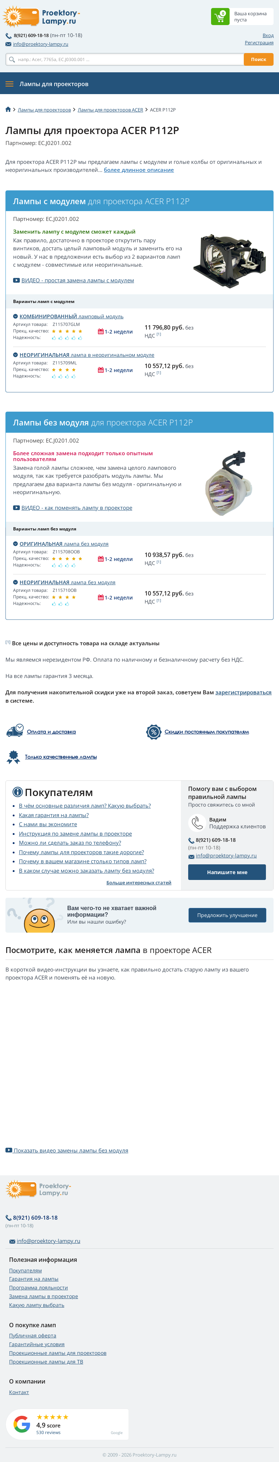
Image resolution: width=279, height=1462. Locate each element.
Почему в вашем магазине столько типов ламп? (82, 861)
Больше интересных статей (138, 882)
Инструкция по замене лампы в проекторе (75, 833)
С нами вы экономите (48, 824)
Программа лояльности (38, 1287)
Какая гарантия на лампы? (54, 815)
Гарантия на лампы (33, 1278)
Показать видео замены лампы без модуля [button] (66, 1150)
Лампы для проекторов (44, 109)
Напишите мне (227, 872)
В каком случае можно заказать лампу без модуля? (86, 870)
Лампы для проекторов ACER (110, 109)
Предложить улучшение (227, 915)
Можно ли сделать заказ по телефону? (70, 842)
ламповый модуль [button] (68, 316)
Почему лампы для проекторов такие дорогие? (81, 852)
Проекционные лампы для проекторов (57, 1352)
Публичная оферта (32, 1335)
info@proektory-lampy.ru (36, 44)
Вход (268, 35)
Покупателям (25, 1270)
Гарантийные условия (37, 1344)
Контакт (19, 1392)
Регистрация (259, 42)
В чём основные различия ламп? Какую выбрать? (85, 805)
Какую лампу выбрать (36, 1304)
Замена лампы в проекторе (43, 1296)
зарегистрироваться (243, 692)
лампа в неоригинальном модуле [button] (83, 354)
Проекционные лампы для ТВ (46, 1361)
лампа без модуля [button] (61, 543)
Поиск (258, 59)
